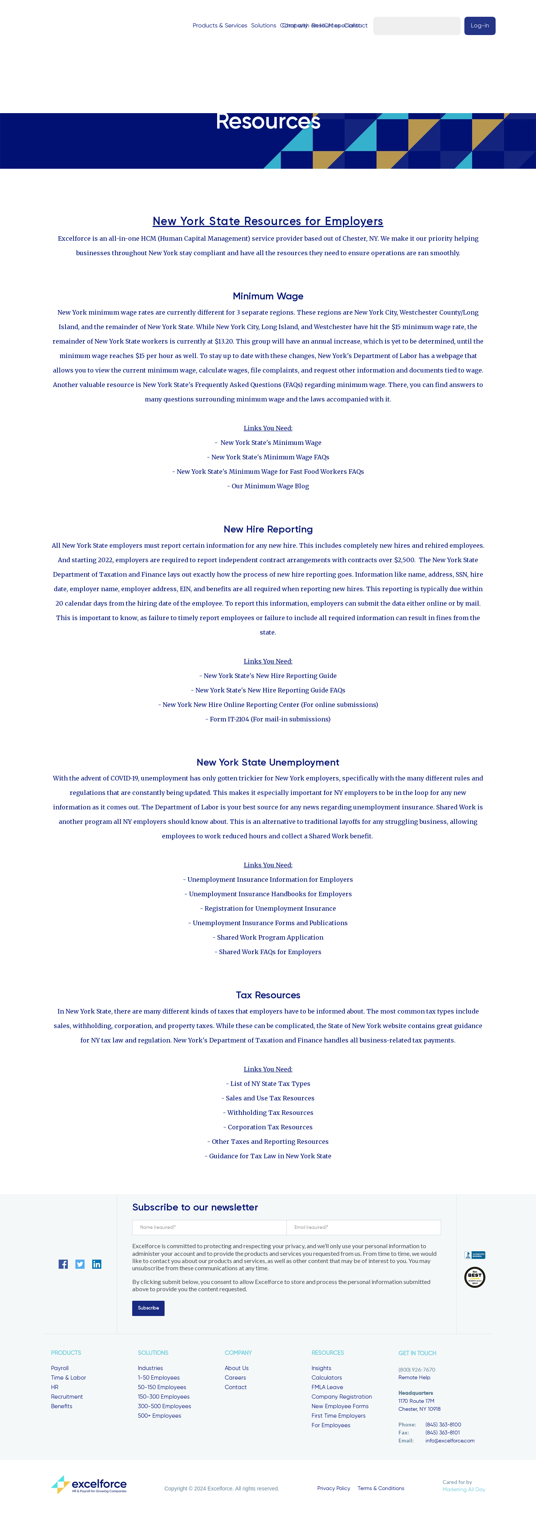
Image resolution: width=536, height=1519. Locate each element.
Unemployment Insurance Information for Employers (270, 881)
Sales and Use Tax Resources (270, 1099)
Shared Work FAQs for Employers (270, 953)
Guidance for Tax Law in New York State (270, 1157)
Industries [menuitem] (150, 1370)
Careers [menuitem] (235, 1379)
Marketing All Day (464, 1491)
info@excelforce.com (450, 1442)
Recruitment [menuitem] (67, 1398)
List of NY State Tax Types (270, 1085)
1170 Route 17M (416, 1402)
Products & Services (209, 26)
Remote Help (414, 1379)
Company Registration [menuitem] (342, 1398)
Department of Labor (187, 808)
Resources (315, 26)
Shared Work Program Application (270, 939)
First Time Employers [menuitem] (339, 1417)
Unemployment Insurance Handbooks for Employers (270, 895)
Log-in (470, 26)
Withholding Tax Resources (270, 1114)
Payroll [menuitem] (60, 1370)
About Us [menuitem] (237, 1370)
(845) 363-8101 (443, 1434)
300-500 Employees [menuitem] (164, 1408)
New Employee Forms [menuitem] (340, 1408)
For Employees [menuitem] (331, 1427)
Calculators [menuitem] (327, 1379)
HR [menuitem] (54, 1389)
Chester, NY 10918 (419, 1410)
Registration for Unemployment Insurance (270, 910)
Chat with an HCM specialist (406, 26)
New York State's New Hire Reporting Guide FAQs (270, 692)
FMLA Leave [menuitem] (327, 1389)
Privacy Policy (333, 1490)
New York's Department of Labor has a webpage (390, 357)
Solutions (253, 26)
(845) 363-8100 (443, 1426)
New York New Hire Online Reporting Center (231, 706)
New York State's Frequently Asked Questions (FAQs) (223, 386)
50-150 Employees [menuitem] (162, 1389)
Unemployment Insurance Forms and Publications (270, 924)
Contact (345, 26)
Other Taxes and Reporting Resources (270, 1143)
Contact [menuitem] (236, 1389)
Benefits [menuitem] (61, 1408)
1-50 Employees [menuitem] (159, 1379)
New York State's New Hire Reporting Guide (270, 677)
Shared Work (456, 808)
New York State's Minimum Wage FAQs (270, 458)
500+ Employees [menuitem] (159, 1417)
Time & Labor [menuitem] (68, 1379)
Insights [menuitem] (321, 1370)
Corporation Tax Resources (270, 1128)
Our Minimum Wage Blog (270, 487)
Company (283, 26)
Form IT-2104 (229, 720)
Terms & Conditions (381, 1490)
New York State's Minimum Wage (271, 444)
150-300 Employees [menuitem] (164, 1398)
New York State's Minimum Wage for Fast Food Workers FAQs (270, 473)
